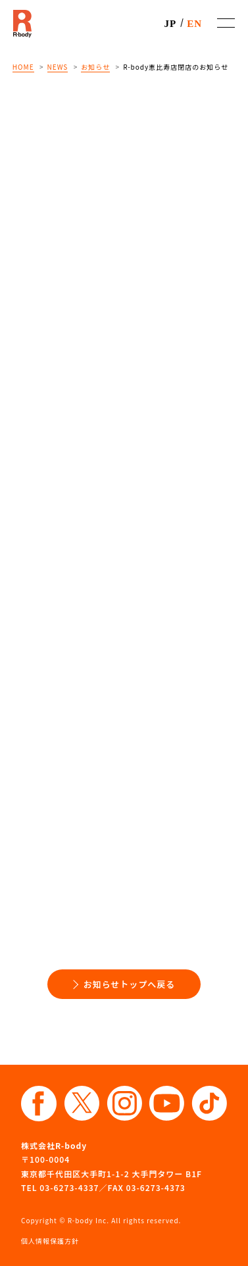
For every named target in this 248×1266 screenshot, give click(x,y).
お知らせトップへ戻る (130, 984)
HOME (23, 67)
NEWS (57, 67)
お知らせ (95, 67)
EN (194, 23)
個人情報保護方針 (50, 1241)
